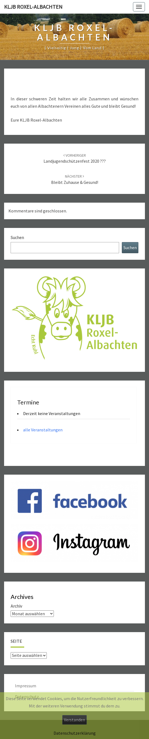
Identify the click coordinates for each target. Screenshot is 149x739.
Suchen (17, 237)
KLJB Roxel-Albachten (33, 6)
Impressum (25, 685)
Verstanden (74, 719)
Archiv (16, 606)
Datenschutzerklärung (75, 733)
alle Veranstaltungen (43, 429)
